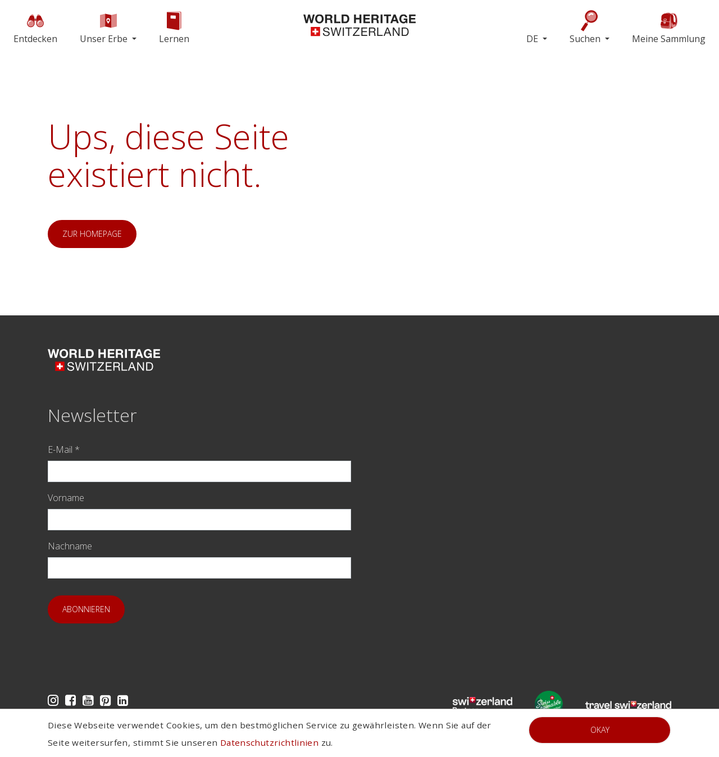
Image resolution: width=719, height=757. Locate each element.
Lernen (174, 27)
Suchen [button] (586, 27)
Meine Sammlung (669, 27)
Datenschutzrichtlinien (269, 742)
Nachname (70, 546)
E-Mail (64, 449)
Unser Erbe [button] (105, 27)
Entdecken (35, 27)
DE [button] (533, 39)
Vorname (66, 498)
